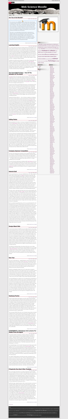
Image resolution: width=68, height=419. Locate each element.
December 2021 (52, 72)
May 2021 (51, 74)
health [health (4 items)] (47, 410)
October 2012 (52, 152)
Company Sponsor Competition (18, 151)
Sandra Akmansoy (31, 61)
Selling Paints (13, 119)
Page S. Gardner (22, 191)
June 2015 (51, 124)
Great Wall (10, 76)
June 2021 (51, 73)
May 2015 (51, 125)
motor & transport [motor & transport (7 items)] (33, 412)
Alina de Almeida (28, 346)
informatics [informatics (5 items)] (40, 54)
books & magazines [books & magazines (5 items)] (51, 45)
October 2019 (52, 76)
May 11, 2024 (30, 172)
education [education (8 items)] (43, 48)
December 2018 (52, 84)
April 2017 (51, 102)
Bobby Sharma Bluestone (13, 248)
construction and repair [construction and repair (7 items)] (51, 47)
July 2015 (51, 123)
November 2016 (52, 107)
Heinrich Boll (13, 171)
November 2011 (52, 161)
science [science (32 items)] (55, 58)
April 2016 (51, 114)
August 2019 (51, 78)
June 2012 (51, 156)
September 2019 (52, 77)
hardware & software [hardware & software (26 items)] (48, 50)
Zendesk (22, 175)
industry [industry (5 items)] (55, 52)
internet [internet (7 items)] (43, 54)
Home (10, 2)
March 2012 (51, 158)
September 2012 (52, 153)
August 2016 (51, 110)
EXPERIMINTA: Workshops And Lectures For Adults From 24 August (22, 331)
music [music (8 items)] (43, 56)
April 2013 (51, 146)
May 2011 (51, 166)
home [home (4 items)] (44, 52)
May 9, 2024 (30, 333)
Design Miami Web (14, 226)
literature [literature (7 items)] (47, 54)
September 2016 (52, 109)
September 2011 (52, 163)
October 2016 (52, 108)
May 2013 (51, 145)
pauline (36, 18)
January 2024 (52, 69)
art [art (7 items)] (53, 44)
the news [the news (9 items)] (57, 61)
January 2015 (52, 127)
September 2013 (52, 142)
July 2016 (51, 111)
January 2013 (52, 149)
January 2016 (52, 117)
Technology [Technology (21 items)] (51, 61)
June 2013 (51, 144)
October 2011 (52, 162)
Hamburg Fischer (14, 296)
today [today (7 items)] (39, 62)
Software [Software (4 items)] (25, 415)
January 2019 (52, 83)
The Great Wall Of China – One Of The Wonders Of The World (20, 73)
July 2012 (51, 155)
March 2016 (51, 115)
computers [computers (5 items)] (45, 47)
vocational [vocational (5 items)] (42, 62)
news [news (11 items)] (45, 56)
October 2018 (52, 85)
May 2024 (51, 66)
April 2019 (51, 80)
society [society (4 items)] (19, 415)
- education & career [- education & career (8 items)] (42, 44)
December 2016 (52, 106)
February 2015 (52, 126)
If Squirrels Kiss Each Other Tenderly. (20, 369)
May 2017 (51, 101)
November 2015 (52, 119)
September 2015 (52, 121)
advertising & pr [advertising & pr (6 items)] (49, 44)
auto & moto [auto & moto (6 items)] (26, 408)
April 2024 (51, 67)
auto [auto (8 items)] (55, 44)
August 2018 (51, 86)
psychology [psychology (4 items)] (10, 415)
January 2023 (52, 70)
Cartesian (33, 80)
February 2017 (52, 104)
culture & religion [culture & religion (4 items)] (13, 410)
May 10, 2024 (30, 227)
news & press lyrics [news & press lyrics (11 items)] (51, 56)
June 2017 (51, 100)
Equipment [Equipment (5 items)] (40, 50)
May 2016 (51, 113)
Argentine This (11, 166)
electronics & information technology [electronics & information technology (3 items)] (49, 48)
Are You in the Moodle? (16, 17)
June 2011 (51, 165)
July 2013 (51, 143)
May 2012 (51, 157)
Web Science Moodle (34, 6)
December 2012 (52, 150)
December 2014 (52, 128)
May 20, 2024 (30, 46)
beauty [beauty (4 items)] (47, 45)
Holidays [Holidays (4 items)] (42, 52)
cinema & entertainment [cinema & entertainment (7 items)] (46, 408)
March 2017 (51, 103)
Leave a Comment (34, 70)
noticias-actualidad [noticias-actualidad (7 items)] (41, 58)
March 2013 (51, 147)
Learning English (14, 45)
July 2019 (51, 79)
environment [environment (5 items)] (57, 48)
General (10, 15)
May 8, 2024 (30, 370)
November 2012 (52, 151)
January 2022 (52, 71)
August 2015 (51, 122)
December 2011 (52, 160)
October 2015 (52, 120)
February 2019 (52, 82)
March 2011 (51, 168)
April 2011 (51, 167)
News (13, 15)
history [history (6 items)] (39, 52)
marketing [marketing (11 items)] (52, 54)
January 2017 (52, 105)
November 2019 (52, 75)
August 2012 (51, 154)
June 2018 (51, 88)
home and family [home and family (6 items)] (48, 52)
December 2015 (52, 118)
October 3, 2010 (30, 18)
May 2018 (51, 89)
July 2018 (51, 87)
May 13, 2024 (30, 120)
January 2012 (52, 159)
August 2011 (51, 164)
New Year (11, 257)
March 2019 (51, 81)
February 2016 (52, 116)
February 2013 (52, 148)
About (13, 2)
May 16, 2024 (30, 75)
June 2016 (51, 112)
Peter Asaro (26, 261)
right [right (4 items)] (12, 415)
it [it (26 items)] (45, 54)
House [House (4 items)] (53, 52)
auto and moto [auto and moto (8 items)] (43, 45)
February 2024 (52, 68)
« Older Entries (11, 404)
